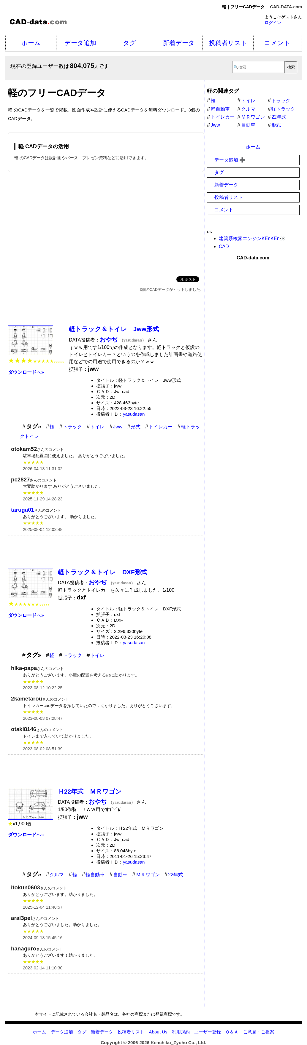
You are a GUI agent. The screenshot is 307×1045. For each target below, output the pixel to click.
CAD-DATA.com (286, 6)
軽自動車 (95, 874)
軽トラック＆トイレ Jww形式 (114, 329)
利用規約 (181, 1031)
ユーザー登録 (207, 1031)
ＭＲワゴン (148, 874)
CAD (224, 246)
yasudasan (134, 414)
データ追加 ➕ (229, 159)
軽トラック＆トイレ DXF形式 (102, 572)
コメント (277, 42)
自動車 (120, 874)
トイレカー (161, 426)
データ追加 (80, 42)
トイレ (97, 426)
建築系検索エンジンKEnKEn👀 (252, 238)
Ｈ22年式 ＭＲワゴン (90, 791)
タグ (129, 42)
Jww (117, 426)
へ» (26, 372)
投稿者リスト (228, 42)
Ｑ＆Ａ (231, 1031)
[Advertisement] (106, 222)
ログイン (273, 22)
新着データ (179, 42)
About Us (158, 1031)
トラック (72, 426)
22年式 (175, 874)
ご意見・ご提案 (258, 1031)
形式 (135, 426)
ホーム (31, 42)
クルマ (57, 874)
